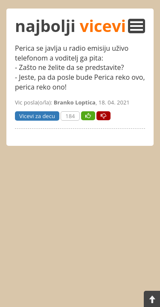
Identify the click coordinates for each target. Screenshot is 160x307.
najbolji (70, 25)
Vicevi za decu (37, 116)
